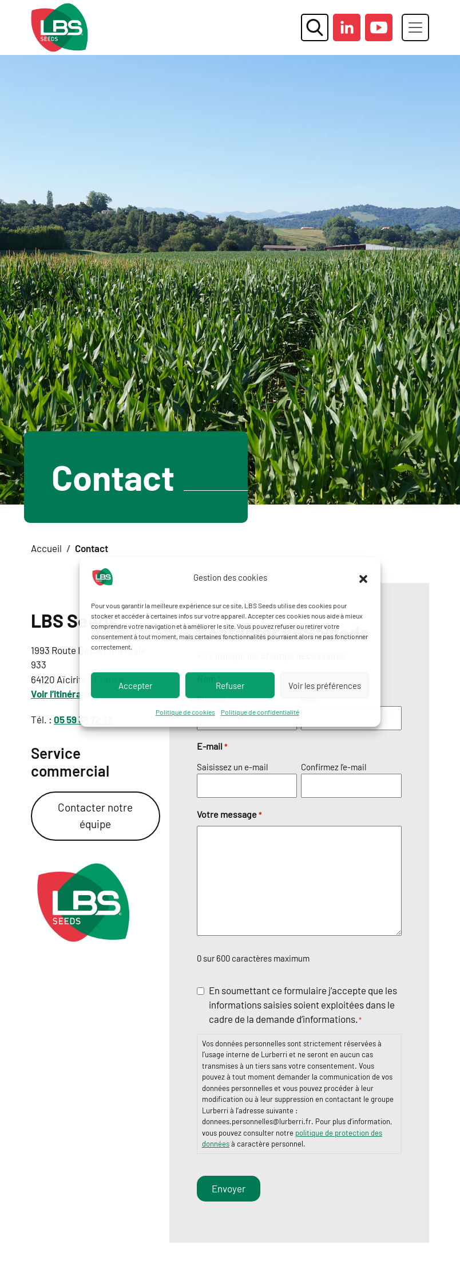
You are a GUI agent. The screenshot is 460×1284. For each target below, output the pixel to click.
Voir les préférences (324, 685)
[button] (363, 577)
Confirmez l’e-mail (333, 767)
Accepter (135, 685)
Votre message (229, 815)
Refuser (230, 685)
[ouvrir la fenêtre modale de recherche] (314, 27)
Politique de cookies (185, 712)
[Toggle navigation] (415, 27)
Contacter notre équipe (95, 815)
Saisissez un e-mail (232, 767)
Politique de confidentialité (260, 712)
